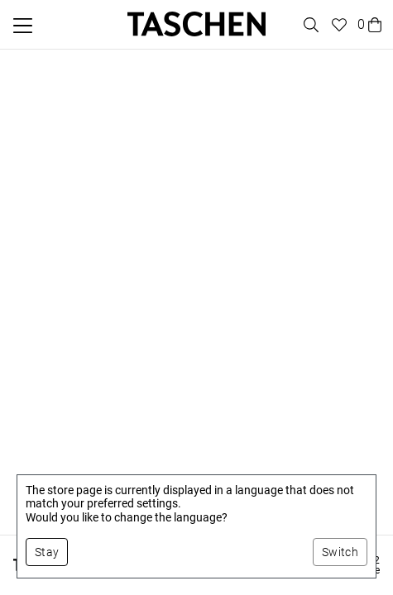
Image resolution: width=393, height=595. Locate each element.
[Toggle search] (308, 25)
